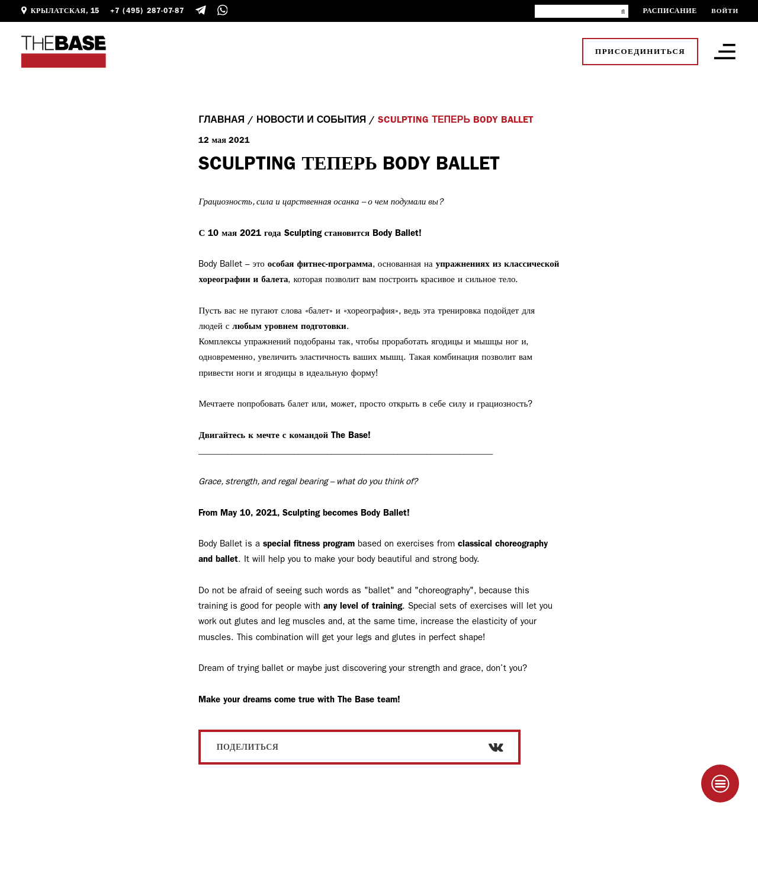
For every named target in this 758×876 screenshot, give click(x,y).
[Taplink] (720, 784)
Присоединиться (640, 51)
